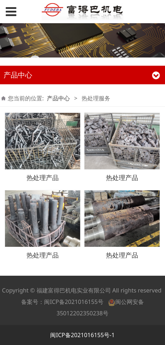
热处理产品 (42, 177)
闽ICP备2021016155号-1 (82, 335)
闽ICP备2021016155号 (73, 302)
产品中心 (58, 98)
